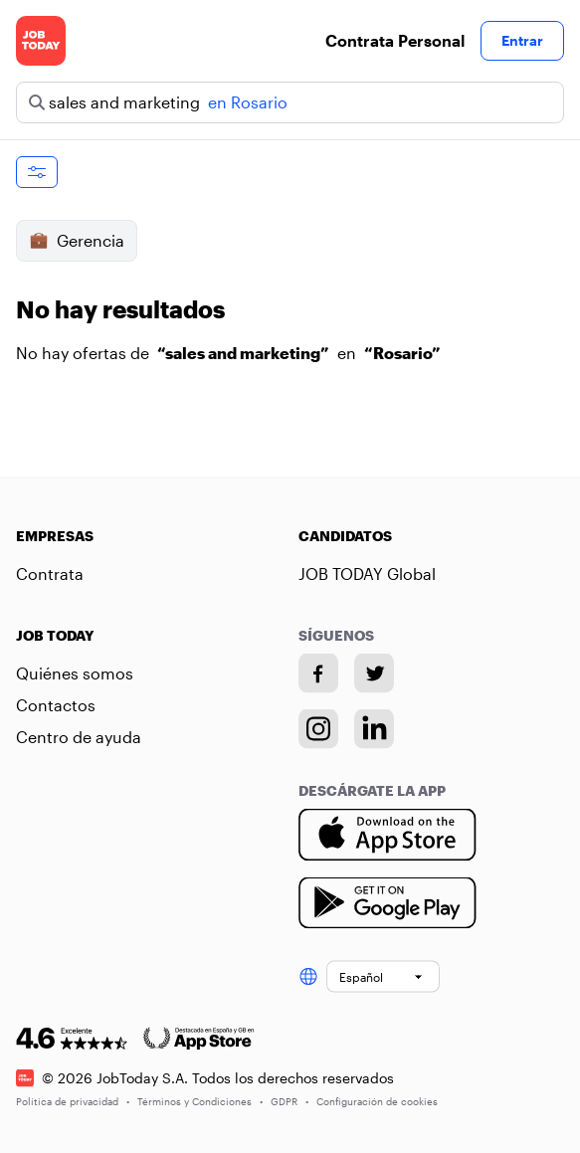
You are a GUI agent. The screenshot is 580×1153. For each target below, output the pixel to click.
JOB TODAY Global (367, 573)
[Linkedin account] (374, 729)
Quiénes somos (74, 673)
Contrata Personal (395, 40)
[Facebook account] (318, 673)
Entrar (522, 40)
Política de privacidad (72, 1100)
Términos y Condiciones (200, 1100)
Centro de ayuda (78, 736)
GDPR (289, 1100)
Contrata (50, 573)
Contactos (56, 704)
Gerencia (76, 241)
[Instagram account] (318, 729)
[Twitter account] (374, 673)
